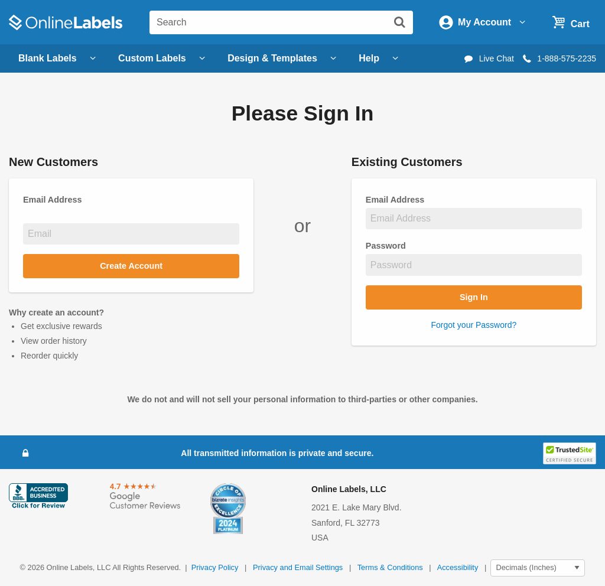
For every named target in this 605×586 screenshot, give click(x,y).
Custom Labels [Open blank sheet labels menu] (163, 58)
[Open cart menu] (569, 21)
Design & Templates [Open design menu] (283, 58)
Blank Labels (58, 58)
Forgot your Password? (474, 325)
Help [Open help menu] (380, 58)
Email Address (398, 199)
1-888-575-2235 (558, 58)
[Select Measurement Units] (537, 568)
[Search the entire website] (281, 22)
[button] (569, 452)
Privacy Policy (215, 567)
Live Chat (488, 58)
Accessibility (458, 567)
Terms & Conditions (390, 567)
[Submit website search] (399, 22)
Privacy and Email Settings (298, 567)
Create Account (131, 266)
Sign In (474, 297)
